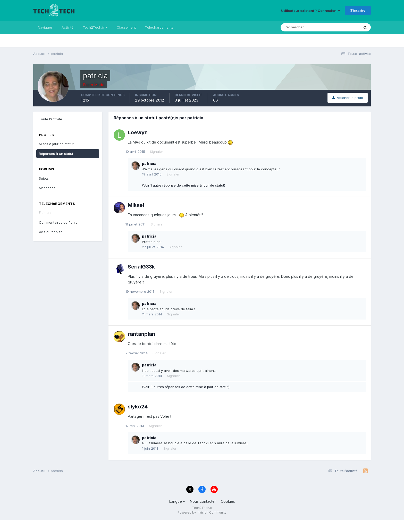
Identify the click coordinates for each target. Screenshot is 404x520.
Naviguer (45, 27)
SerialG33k (141, 267)
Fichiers (45, 213)
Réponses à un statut (56, 154)
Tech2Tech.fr (95, 27)
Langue (177, 501)
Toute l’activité (50, 119)
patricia (149, 163)
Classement (126, 27)
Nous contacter (203, 501)
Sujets (44, 178)
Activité (67, 27)
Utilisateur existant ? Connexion (310, 11)
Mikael (136, 205)
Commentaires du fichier (59, 222)
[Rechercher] (299, 27)
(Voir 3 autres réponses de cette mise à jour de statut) (186, 387)
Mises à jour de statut (56, 144)
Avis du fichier (50, 232)
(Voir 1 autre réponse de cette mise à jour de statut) (183, 185)
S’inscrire (357, 10)
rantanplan (141, 334)
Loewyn (138, 132)
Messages (47, 188)
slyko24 (138, 407)
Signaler (158, 151)
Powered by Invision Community (202, 512)
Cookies (228, 501)
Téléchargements (159, 27)
